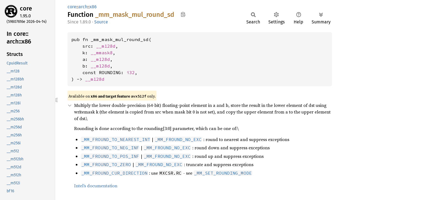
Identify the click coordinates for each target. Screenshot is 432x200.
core (26, 8)
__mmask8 (102, 52)
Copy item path (183, 14)
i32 (130, 72)
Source (101, 22)
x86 (93, 6)
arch (83, 6)
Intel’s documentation (95, 186)
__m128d (105, 46)
